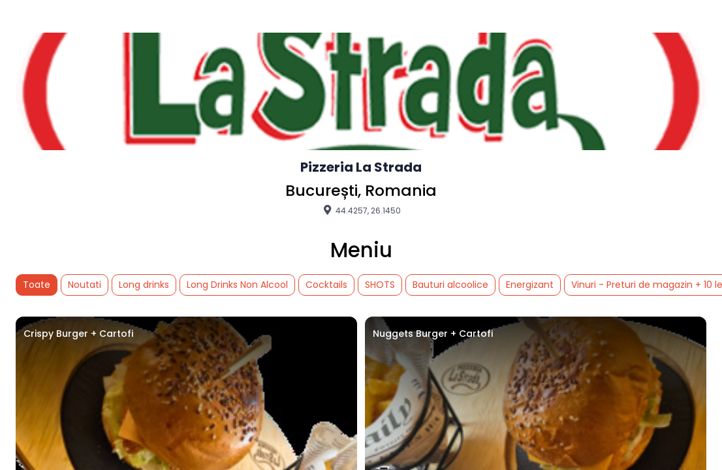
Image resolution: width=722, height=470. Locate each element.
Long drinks (144, 284)
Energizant (530, 284)
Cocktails (326, 284)
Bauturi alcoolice (450, 284)
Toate (36, 284)
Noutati (84, 284)
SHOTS (380, 284)
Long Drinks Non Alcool (237, 284)
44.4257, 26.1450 (361, 210)
